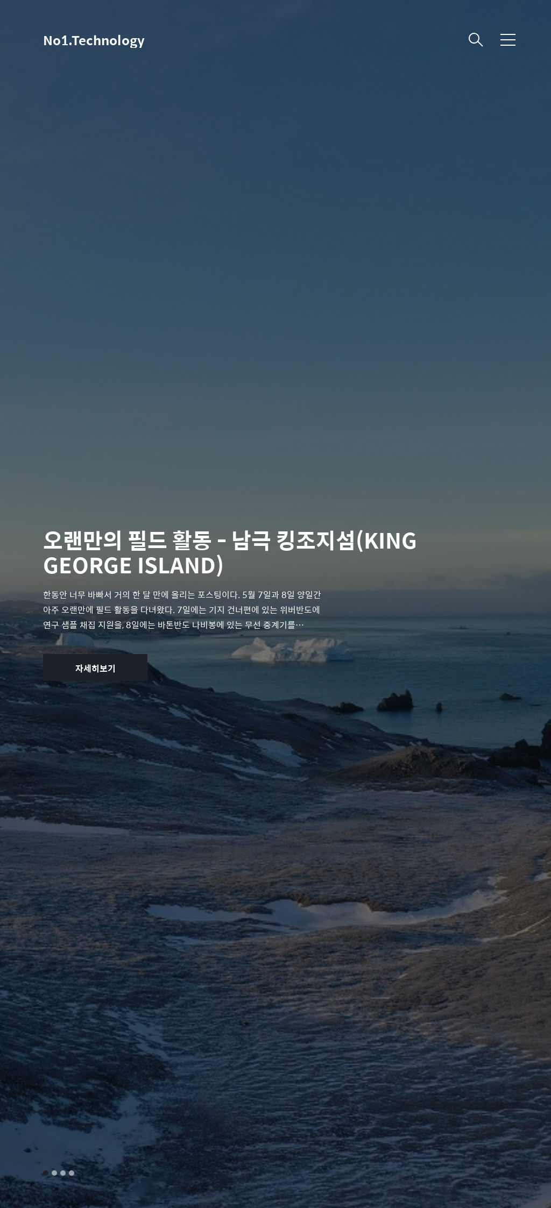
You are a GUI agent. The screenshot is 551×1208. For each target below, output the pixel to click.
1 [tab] (45, 1173)
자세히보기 (95, 668)
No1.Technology (94, 40)
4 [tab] (71, 1173)
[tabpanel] (275, 604)
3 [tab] (63, 1173)
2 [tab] (54, 1173)
